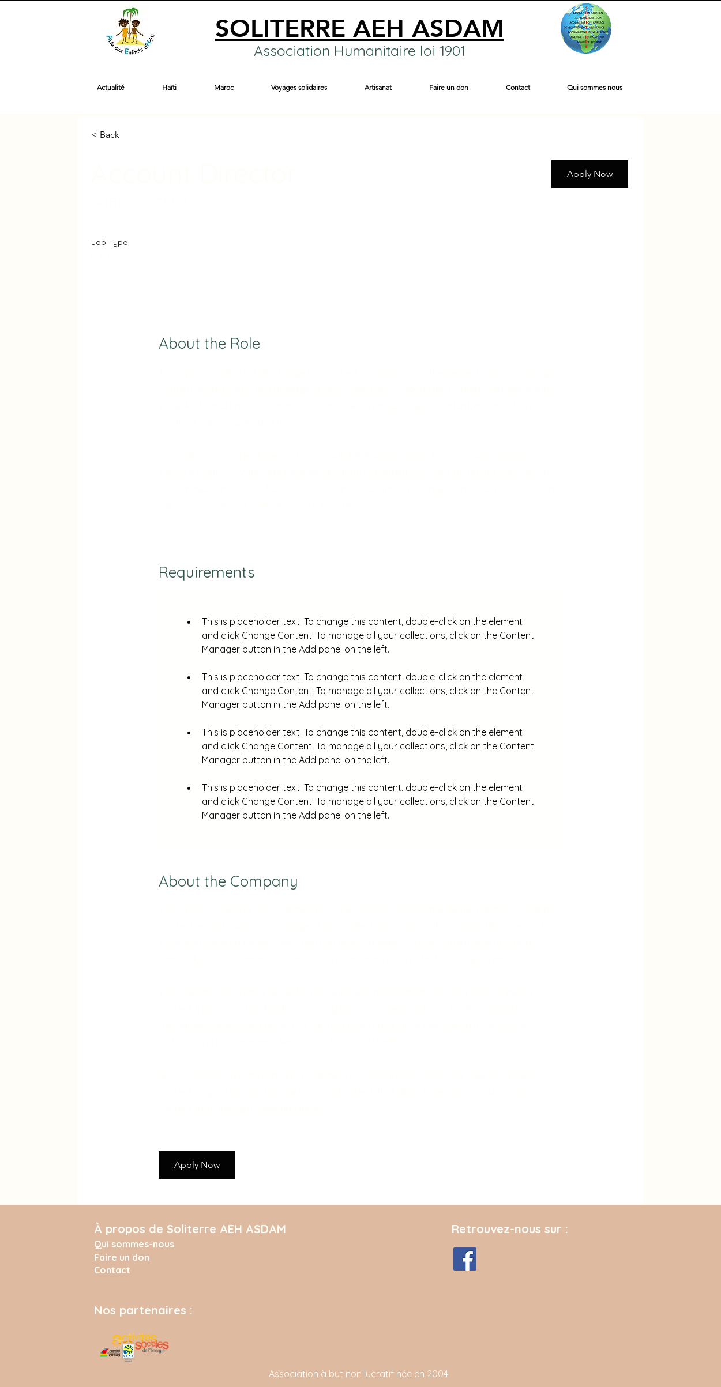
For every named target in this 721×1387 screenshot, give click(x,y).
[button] (169, 87)
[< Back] (132, 135)
